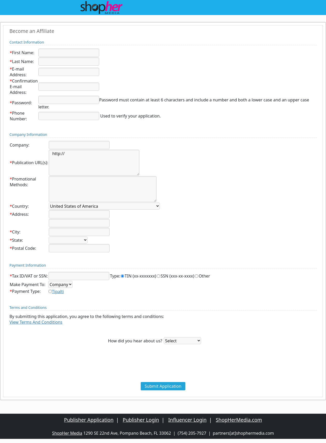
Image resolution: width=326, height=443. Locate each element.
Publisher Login (141, 419)
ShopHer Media (67, 433)
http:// (94, 163)
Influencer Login (187, 419)
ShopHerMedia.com (239, 419)
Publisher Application (89, 419)
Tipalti (58, 291)
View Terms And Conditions (36, 322)
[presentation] (163, 370)
